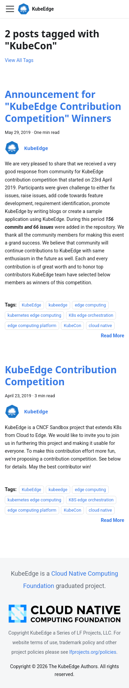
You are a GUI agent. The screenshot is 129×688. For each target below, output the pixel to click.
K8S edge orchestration (91, 499)
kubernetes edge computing (34, 315)
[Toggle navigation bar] (10, 9)
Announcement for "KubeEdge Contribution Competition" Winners (63, 106)
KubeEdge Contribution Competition (61, 375)
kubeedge (58, 305)
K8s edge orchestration (91, 315)
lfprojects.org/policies (92, 652)
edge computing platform (32, 325)
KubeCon (72, 325)
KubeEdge (31, 305)
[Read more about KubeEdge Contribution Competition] (112, 520)
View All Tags (19, 60)
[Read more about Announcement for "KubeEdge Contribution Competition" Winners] (112, 335)
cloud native (100, 325)
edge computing (90, 305)
